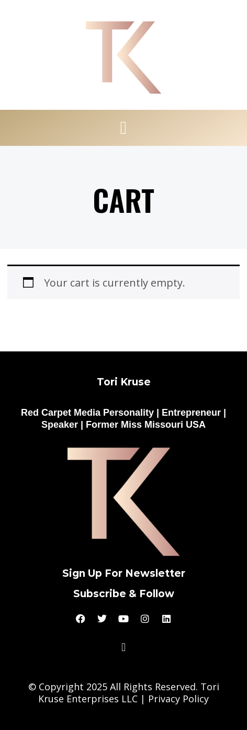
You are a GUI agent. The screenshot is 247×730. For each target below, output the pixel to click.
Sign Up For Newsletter (123, 573)
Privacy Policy (178, 698)
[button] (123, 128)
